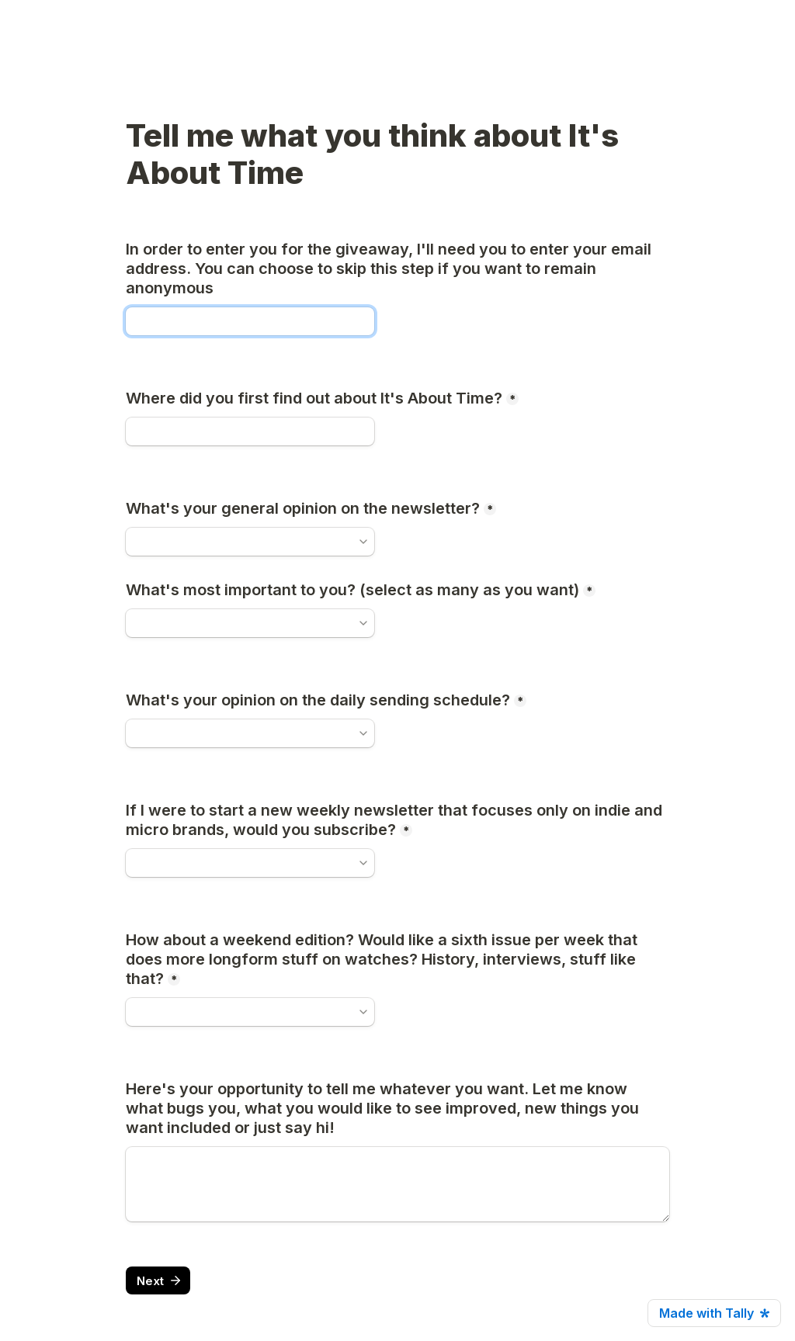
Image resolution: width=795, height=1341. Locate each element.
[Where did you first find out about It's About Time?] (250, 431)
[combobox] (243, 623)
